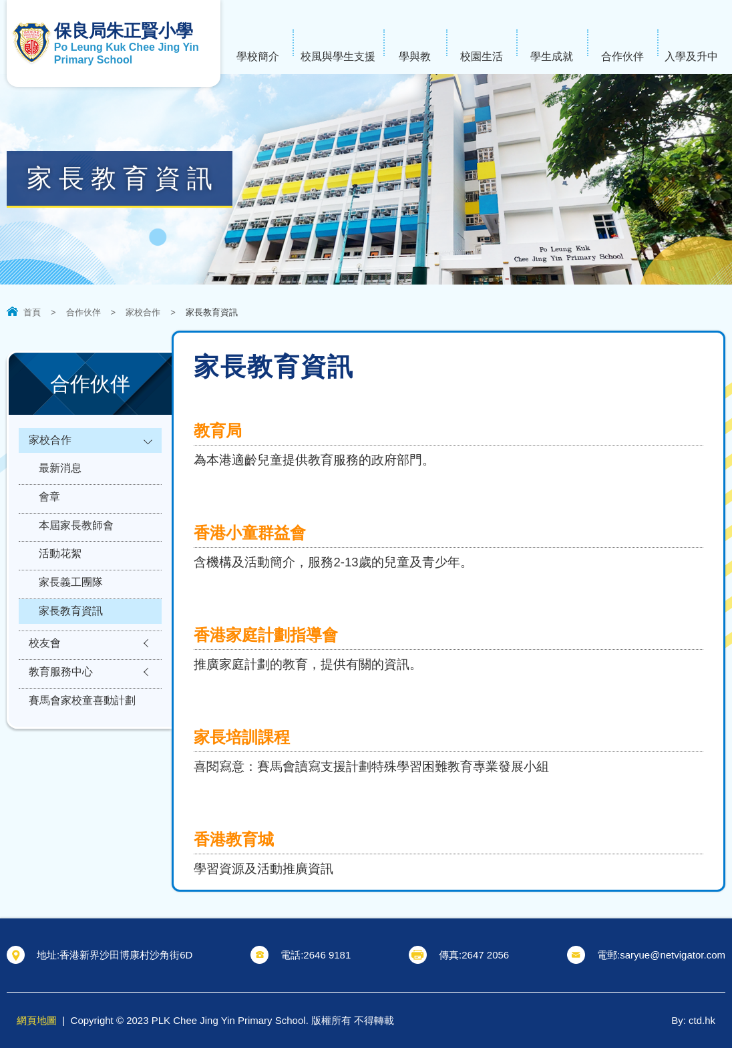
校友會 (45, 674)
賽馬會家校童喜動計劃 (82, 739)
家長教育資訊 (71, 638)
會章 (49, 507)
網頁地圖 (37, 1020)
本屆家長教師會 (76, 540)
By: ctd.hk (693, 1020)
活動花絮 (60, 572)
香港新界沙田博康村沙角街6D (125, 954)
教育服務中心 (61, 707)
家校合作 (143, 312)
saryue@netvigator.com (672, 954)
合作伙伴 (83, 312)
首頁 (32, 312)
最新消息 (60, 474)
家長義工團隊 (71, 605)
